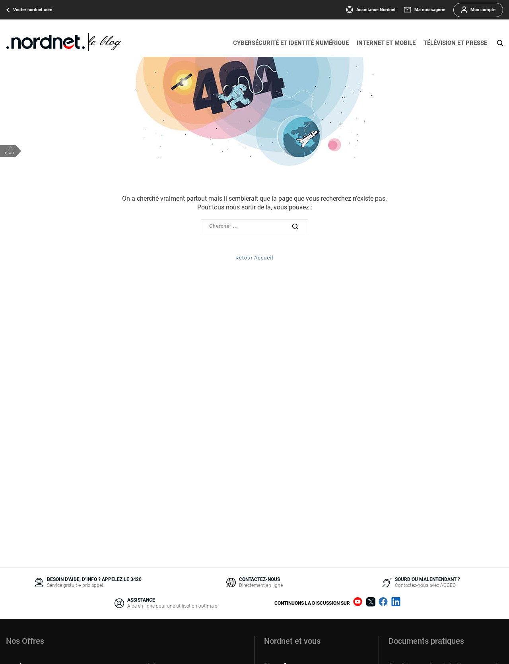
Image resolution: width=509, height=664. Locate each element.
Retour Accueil (254, 258)
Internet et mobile (386, 42)
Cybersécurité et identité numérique (291, 42)
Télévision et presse (455, 42)
